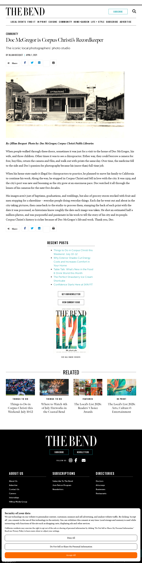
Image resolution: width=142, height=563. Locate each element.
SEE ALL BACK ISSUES (70, 357)
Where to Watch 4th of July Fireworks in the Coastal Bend (54, 408)
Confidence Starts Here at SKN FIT (73, 284)
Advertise (126, 21)
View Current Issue (71, 302)
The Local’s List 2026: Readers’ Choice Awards (88, 408)
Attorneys (100, 485)
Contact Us (14, 489)
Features (88, 399)
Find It (31, 21)
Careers (12, 493)
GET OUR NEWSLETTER (71, 294)
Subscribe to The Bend (63, 481)
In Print (42, 21)
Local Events (18, 21)
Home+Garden (81, 21)
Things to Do (20, 399)
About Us (13, 481)
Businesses (100, 489)
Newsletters (83, 452)
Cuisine (53, 21)
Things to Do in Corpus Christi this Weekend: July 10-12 (20, 408)
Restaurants (101, 493)
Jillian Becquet (16, 54)
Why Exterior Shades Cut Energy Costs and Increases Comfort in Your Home (72, 261)
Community (65, 21)
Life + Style (97, 21)
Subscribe (118, 11)
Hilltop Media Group (18, 502)
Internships (14, 498)
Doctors (99, 481)
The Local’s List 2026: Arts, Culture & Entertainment (121, 408)
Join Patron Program (62, 485)
